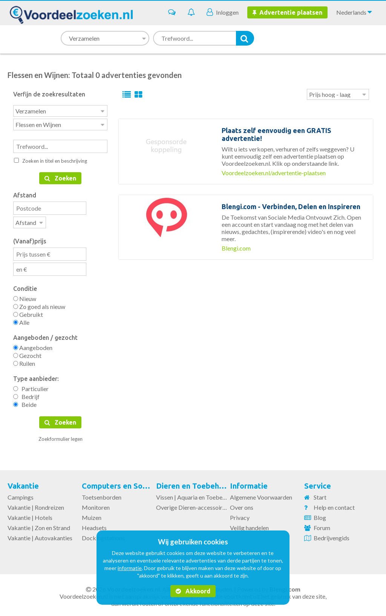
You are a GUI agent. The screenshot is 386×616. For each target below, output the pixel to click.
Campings (21, 494)
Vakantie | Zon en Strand (39, 525)
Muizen (91, 515)
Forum (322, 525)
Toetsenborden (101, 494)
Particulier (31, 386)
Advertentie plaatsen (287, 12)
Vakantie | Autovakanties (40, 535)
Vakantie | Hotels (30, 515)
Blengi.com (236, 248)
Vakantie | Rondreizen (36, 505)
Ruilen (24, 361)
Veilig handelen (249, 525)
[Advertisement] (246, 313)
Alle (21, 320)
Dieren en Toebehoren (195, 483)
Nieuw (24, 296)
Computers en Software (124, 483)
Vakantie (23, 483)
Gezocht (27, 353)
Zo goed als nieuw (39, 304)
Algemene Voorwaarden (261, 494)
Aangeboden (32, 345)
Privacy (240, 515)
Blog (320, 515)
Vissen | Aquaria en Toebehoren (196, 494)
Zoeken (60, 176)
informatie (130, 568)
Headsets (94, 525)
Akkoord (193, 591)
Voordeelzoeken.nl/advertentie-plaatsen (274, 172)
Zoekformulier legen (60, 437)
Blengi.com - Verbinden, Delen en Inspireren (291, 206)
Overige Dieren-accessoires (192, 505)
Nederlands (354, 12)
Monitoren (96, 505)
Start (320, 494)
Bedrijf (26, 394)
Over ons (241, 505)
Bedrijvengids (331, 535)
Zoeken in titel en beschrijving (50, 159)
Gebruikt (28, 312)
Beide (25, 402)
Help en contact (334, 505)
